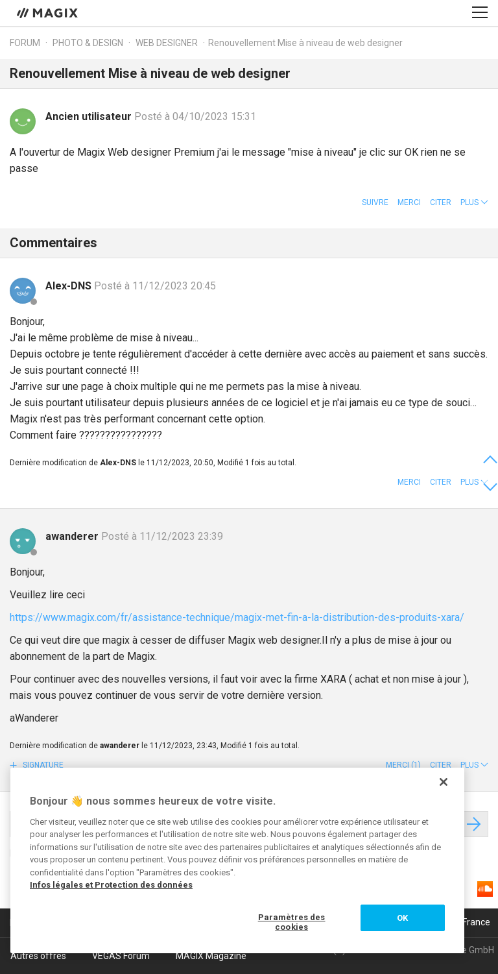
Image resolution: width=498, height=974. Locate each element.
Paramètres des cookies (292, 922)
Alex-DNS (69, 286)
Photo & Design (88, 43)
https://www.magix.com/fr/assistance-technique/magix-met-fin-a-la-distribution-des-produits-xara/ (237, 617)
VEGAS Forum (121, 956)
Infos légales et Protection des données (111, 885)
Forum (25, 43)
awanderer (73, 536)
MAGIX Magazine (211, 956)
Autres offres (38, 956)
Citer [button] (440, 202)
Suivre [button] (375, 202)
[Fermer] (443, 782)
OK (402, 918)
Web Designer (168, 43)
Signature (42, 765)
